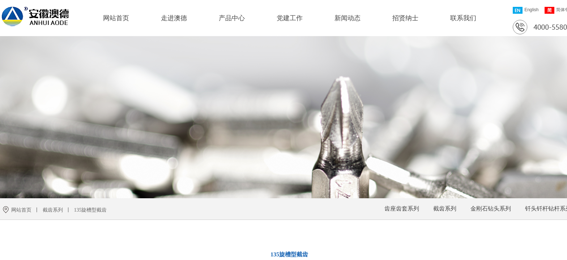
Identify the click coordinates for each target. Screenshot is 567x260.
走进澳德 (174, 18)
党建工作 (290, 18)
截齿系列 (444, 208)
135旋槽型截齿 (90, 210)
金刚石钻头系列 (490, 208)
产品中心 (232, 18)
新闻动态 (347, 18)
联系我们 (463, 18)
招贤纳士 (405, 18)
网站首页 (116, 18)
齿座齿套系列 (401, 208)
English (525, 10)
